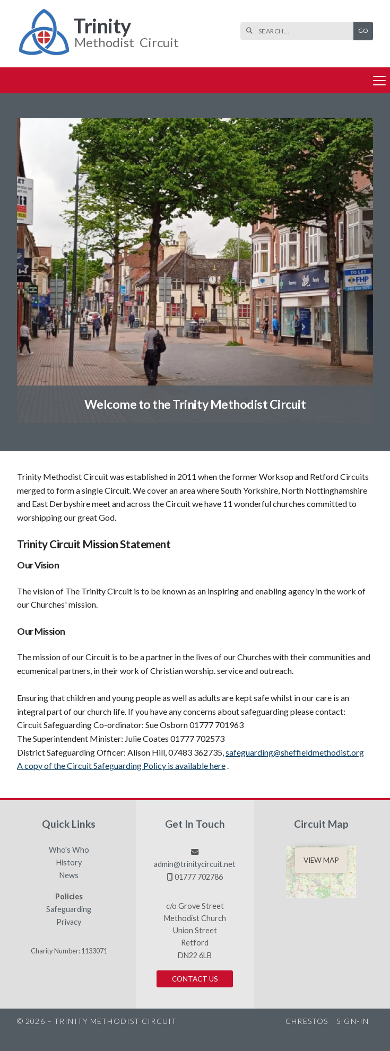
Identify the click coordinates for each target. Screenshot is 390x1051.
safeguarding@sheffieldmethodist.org (295, 752)
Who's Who (69, 850)
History (69, 863)
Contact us (195, 979)
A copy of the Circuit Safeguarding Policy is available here (121, 765)
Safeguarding (68, 909)
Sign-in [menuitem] (352, 1021)
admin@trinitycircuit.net (195, 864)
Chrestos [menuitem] (306, 1021)
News (69, 875)
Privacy (68, 922)
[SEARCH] (299, 31)
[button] (195, 80)
